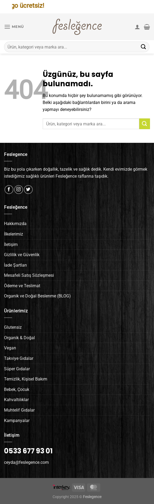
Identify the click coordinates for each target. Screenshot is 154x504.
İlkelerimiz (13, 234)
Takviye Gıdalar (18, 358)
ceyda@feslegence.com (26, 462)
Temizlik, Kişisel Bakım (25, 379)
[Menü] (14, 26)
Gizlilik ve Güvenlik (21, 254)
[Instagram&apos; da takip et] (18, 189)
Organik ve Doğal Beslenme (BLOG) (37, 295)
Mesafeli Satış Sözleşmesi (29, 275)
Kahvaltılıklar (16, 399)
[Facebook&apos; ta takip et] (9, 189)
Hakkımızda (15, 223)
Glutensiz (13, 327)
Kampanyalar (17, 420)
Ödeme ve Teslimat (22, 285)
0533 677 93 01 (28, 451)
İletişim (11, 244)
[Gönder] (143, 47)
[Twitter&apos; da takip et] (28, 189)
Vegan (10, 347)
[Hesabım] (137, 27)
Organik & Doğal (19, 337)
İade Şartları (15, 265)
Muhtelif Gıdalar (19, 410)
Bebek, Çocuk (16, 389)
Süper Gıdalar (17, 368)
